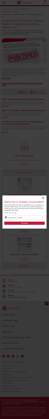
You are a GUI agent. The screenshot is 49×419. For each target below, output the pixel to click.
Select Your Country (10, 213)
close (43, 198)
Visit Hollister (24, 223)
